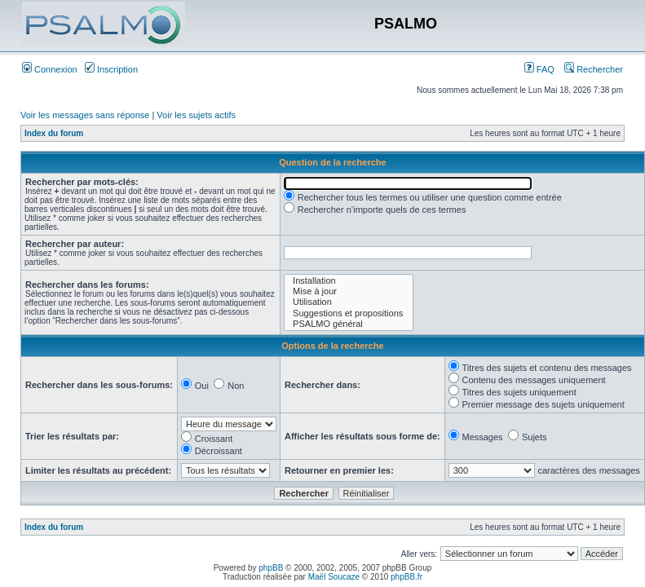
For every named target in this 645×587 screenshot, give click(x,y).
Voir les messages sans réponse (84, 115)
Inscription (111, 69)
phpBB (270, 567)
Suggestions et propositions (348, 313)
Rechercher (593, 69)
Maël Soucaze (334, 576)
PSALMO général (348, 324)
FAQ (539, 69)
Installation (348, 281)
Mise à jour (348, 291)
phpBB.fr (406, 576)
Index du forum (53, 133)
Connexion (49, 69)
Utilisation (348, 302)
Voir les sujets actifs (196, 115)
